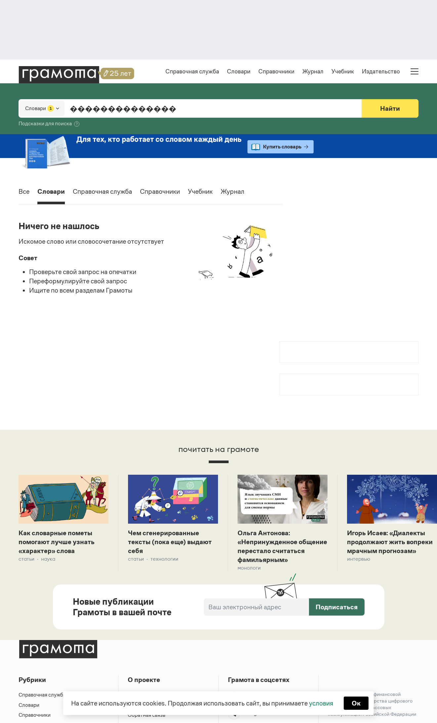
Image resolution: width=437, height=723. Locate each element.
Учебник (342, 71)
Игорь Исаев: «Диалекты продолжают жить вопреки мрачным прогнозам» (390, 541)
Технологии (164, 559)
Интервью (358, 559)
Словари (238, 71)
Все (24, 191)
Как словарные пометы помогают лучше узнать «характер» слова (57, 541)
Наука (48, 559)
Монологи (249, 568)
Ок (356, 703)
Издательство (381, 71)
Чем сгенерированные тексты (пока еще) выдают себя (170, 541)
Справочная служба (192, 71)
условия (321, 703)
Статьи (26, 559)
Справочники (276, 71)
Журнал (313, 71)
